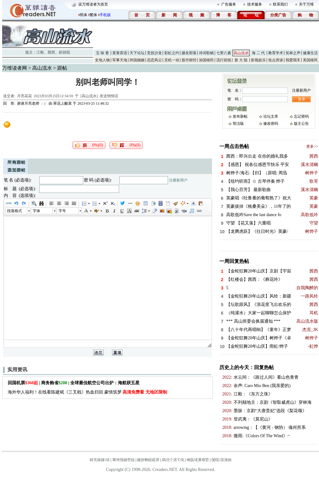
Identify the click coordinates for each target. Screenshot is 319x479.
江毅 (40, 52)
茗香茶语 (119, 53)
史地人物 (102, 60)
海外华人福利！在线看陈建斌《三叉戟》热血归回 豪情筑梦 (87, 392)
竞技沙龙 (154, 53)
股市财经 (189, 60)
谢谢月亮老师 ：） (32, 103)
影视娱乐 (258, 60)
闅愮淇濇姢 (221, 460)
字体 (36, 211)
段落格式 (14, 211)
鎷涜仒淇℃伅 (173, 460)
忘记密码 (301, 116)
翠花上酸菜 (62, 103)
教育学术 (275, 53)
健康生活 (310, 53)
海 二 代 (258, 53)
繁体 (93, 15)
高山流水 (241, 53)
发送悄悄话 (109, 96)
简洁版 (238, 123)
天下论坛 (137, 53)
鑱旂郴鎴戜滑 (148, 460)
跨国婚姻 (137, 60)
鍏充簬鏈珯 (100, 460)
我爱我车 (293, 60)
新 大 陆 (241, 60)
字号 (62, 211)
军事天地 (119, 60)
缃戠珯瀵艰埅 (198, 460)
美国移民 (310, 60)
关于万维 (306, 4)
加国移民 (206, 60)
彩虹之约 (171, 53)
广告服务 (228, 4)
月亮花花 (24, 96)
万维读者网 (14, 68)
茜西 (51, 52)
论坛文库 (270, 116)
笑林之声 (293, 53)
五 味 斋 (102, 53)
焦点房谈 (275, 60)
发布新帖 (240, 116)
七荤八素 (223, 53)
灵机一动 (171, 60)
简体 (83, 15)
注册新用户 (178, 180)
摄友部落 (189, 53)
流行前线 (223, 60)
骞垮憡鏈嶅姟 (123, 460)
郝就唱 (64, 52)
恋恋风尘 (154, 60)
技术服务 (254, 4)
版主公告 (301, 123)
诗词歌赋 (206, 53)
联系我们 (280, 4)
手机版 (105, 15)
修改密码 (270, 123)
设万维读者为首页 (93, 4)
